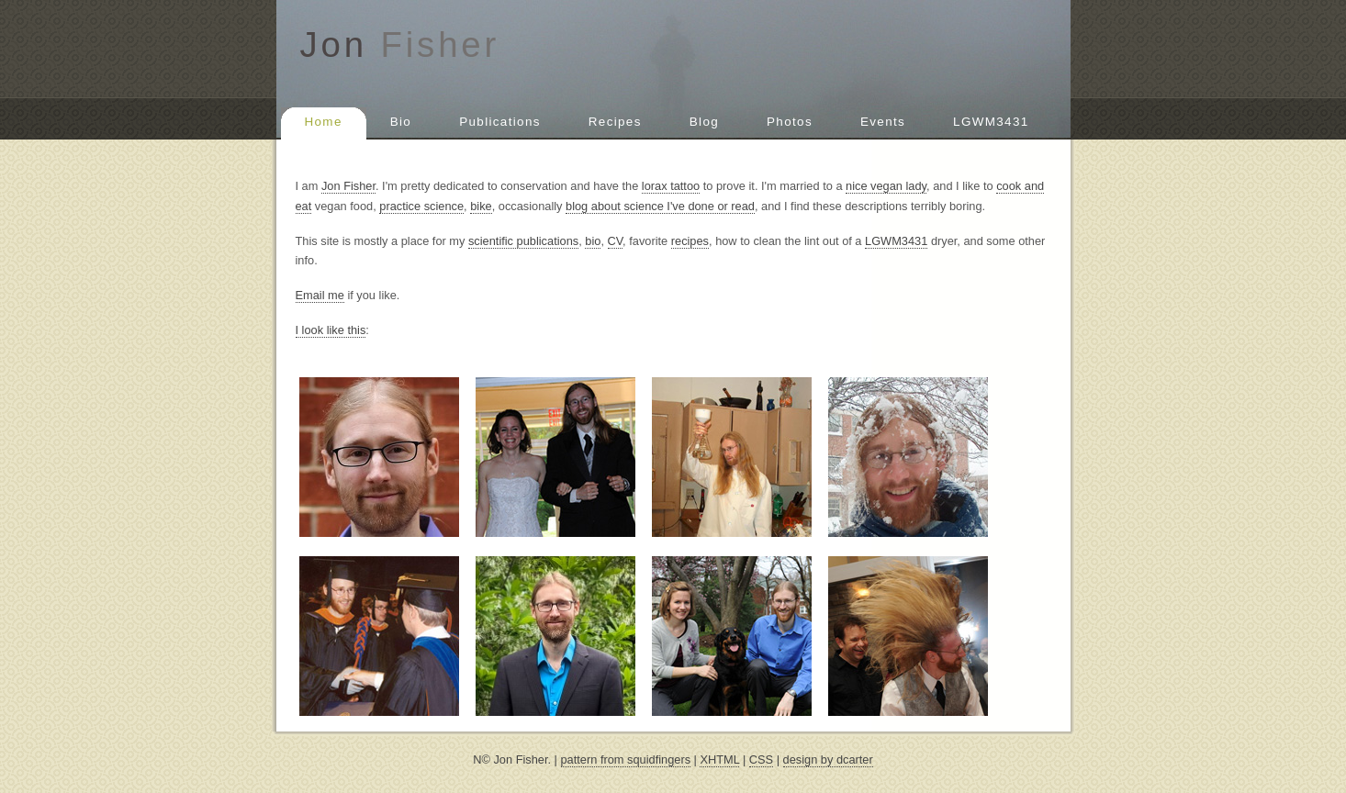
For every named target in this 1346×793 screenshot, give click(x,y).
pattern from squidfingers (626, 759)
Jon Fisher (348, 186)
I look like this (331, 330)
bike (480, 206)
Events (882, 121)
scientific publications (523, 241)
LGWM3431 (990, 121)
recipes (690, 241)
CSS (761, 759)
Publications (500, 121)
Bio (400, 121)
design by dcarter (828, 759)
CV (615, 241)
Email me (320, 295)
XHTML (719, 759)
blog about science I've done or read (660, 206)
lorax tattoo (671, 186)
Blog (704, 121)
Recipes (615, 121)
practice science (421, 206)
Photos (790, 121)
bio (592, 241)
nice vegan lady (886, 186)
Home (323, 121)
